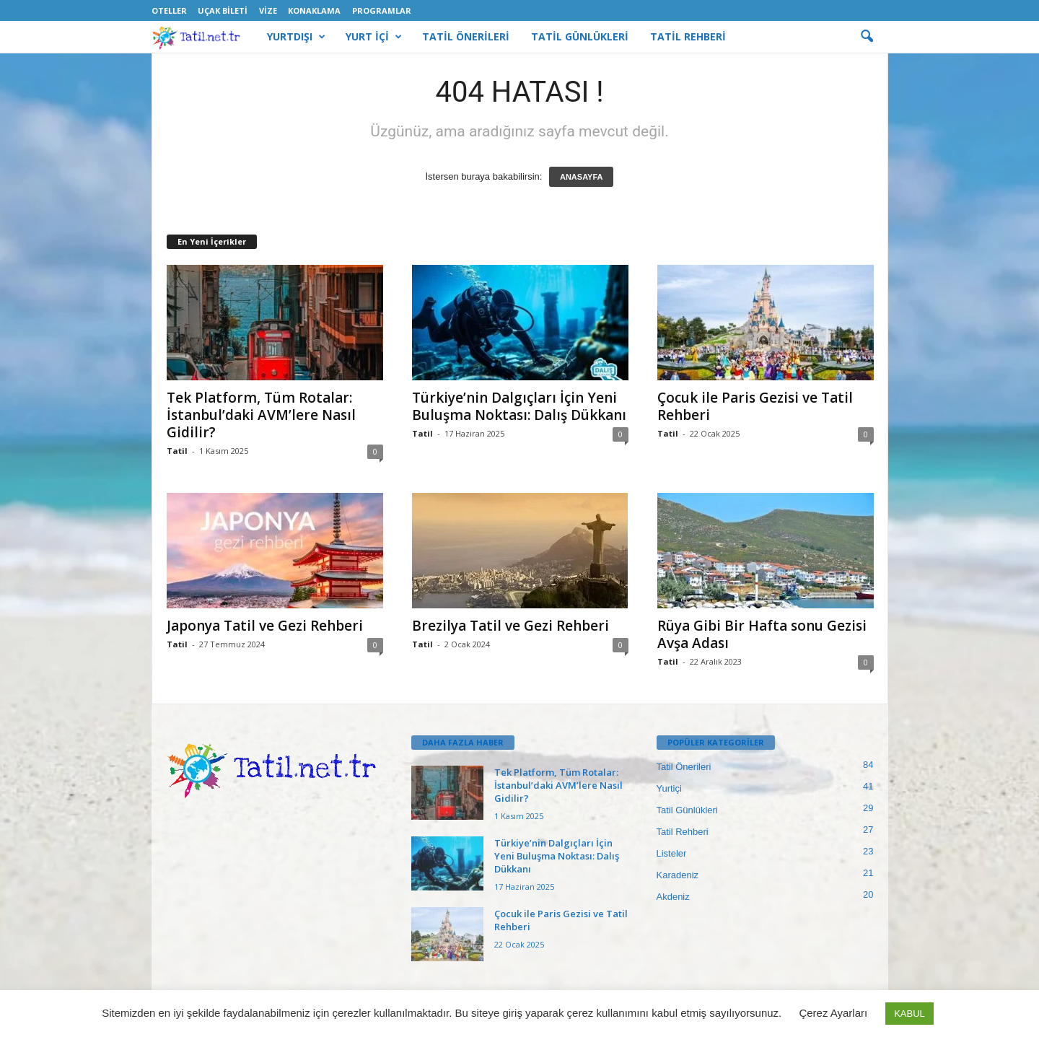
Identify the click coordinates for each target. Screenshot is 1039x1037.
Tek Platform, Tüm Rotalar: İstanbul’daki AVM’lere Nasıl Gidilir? (261, 415)
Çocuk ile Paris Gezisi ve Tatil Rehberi (755, 406)
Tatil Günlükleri (687, 810)
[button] (866, 37)
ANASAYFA (581, 176)
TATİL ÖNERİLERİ (465, 36)
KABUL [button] (909, 1013)
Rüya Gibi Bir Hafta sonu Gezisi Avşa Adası (762, 634)
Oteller (169, 10)
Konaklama (314, 10)
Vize (268, 10)
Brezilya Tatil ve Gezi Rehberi (510, 625)
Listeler (672, 853)
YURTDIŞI (296, 37)
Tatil (177, 450)
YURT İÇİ (374, 37)
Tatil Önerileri (684, 766)
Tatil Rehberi (683, 831)
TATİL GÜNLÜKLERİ (579, 36)
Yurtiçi (669, 788)
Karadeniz (678, 875)
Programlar (381, 10)
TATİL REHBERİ (688, 36)
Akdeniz (673, 896)
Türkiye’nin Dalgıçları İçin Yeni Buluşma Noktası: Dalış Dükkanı (519, 406)
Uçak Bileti (222, 10)
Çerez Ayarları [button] (833, 1013)
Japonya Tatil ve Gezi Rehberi (265, 625)
